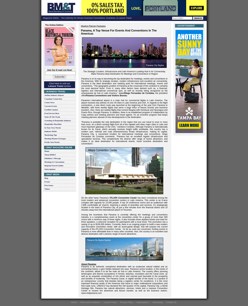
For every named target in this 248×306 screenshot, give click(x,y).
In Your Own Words (52, 128)
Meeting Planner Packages (55, 139)
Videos (47, 189)
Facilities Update (51, 110)
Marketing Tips (50, 135)
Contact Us (171, 302)
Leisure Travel (110, 302)
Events (47, 182)
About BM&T (50, 155)
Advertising (157, 302)
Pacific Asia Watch (52, 142)
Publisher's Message (52, 158)
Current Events (50, 106)
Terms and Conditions (90, 302)
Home (46, 151)
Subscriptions (49, 169)
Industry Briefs (50, 131)
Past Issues (48, 185)
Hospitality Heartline (52, 124)
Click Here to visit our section (59, 84)
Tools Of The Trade (52, 117)
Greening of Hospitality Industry (57, 120)
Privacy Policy (126, 302)
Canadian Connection (53, 99)
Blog (46, 178)
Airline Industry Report (54, 95)
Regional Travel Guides (53, 166)
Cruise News (49, 102)
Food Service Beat (51, 113)
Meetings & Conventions (54, 162)
